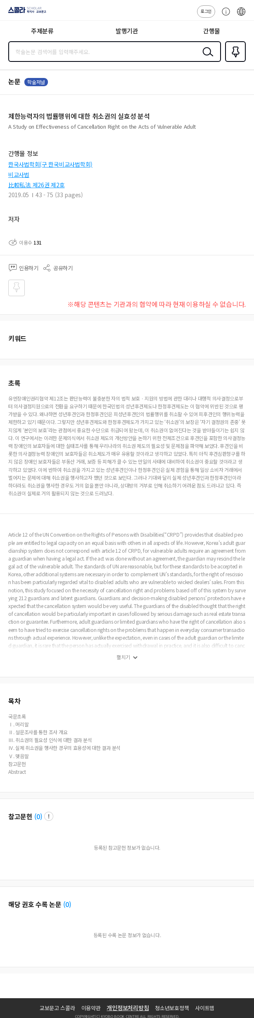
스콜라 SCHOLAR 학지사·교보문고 (25, 12)
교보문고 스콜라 (57, 1008)
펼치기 (123, 657)
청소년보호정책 (172, 1008)
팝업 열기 (48, 816)
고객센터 (223, 15)
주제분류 (42, 30)
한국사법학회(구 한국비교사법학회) (50, 164)
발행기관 (127, 30)
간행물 (211, 30)
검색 (206, 58)
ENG (241, 15)
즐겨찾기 (234, 61)
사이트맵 (204, 1008)
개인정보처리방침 (128, 1008)
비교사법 (18, 174)
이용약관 (91, 1008)
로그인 (206, 11)
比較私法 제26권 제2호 (36, 185)
